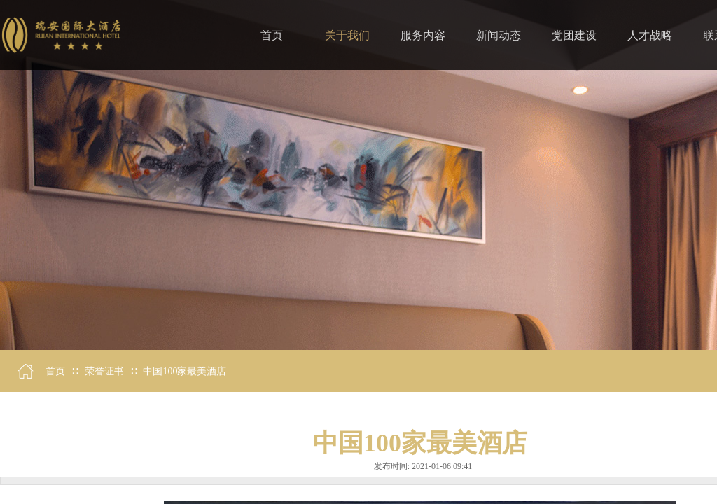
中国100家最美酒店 (184, 371)
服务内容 (423, 35)
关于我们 (347, 35)
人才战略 (649, 35)
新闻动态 (498, 35)
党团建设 (574, 35)
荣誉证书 (104, 371)
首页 (55, 371)
